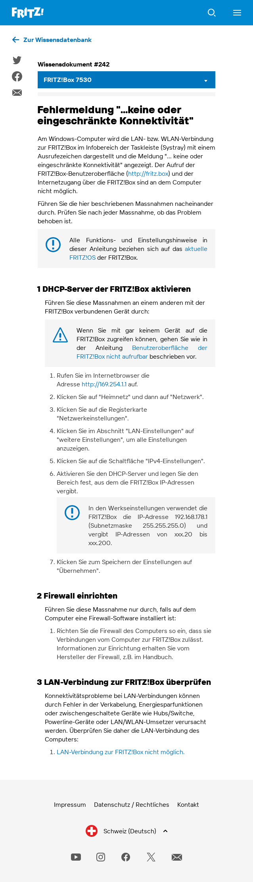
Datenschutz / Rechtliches (131, 804)
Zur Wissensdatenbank (57, 40)
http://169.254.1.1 (104, 384)
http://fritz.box (148, 173)
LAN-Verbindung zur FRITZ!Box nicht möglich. (121, 752)
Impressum (70, 804)
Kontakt (188, 804)
